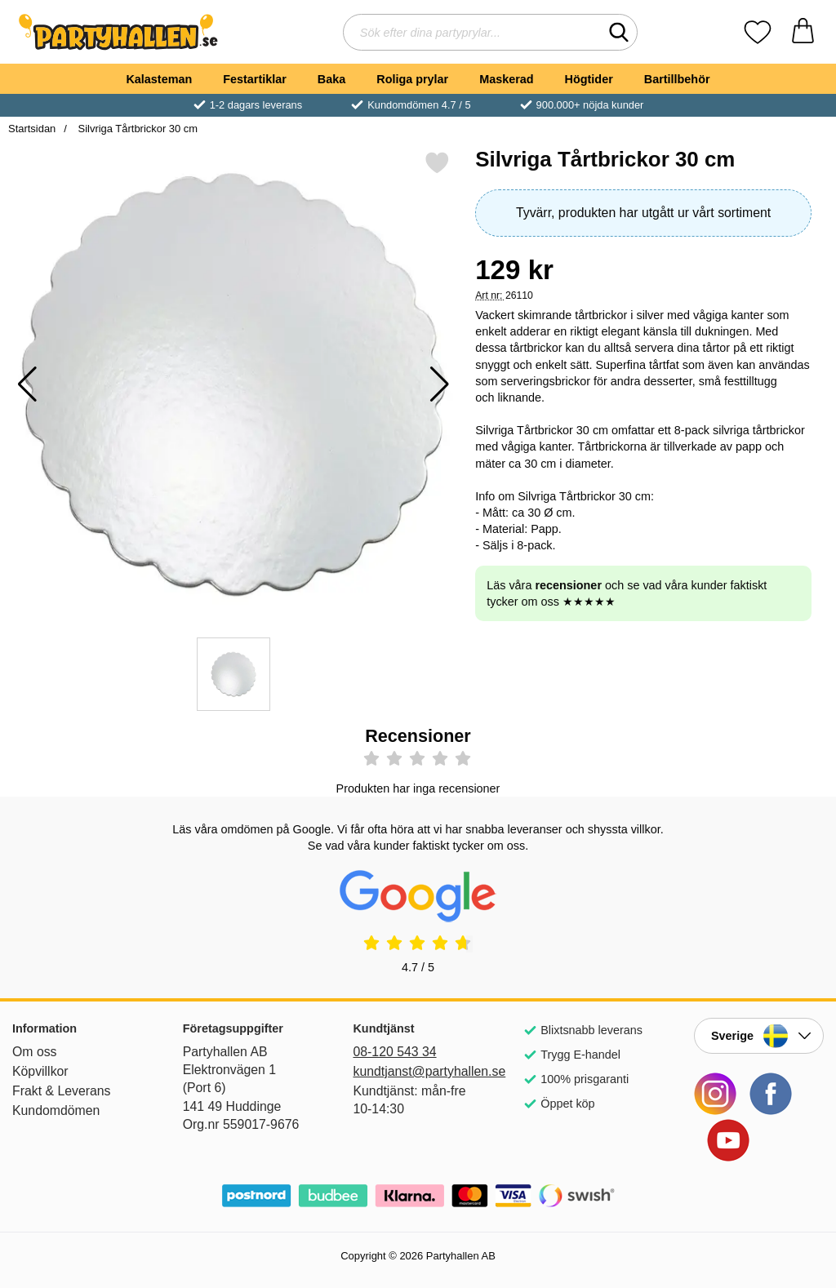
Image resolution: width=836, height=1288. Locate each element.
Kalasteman (159, 79)
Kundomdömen (56, 1110)
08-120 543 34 (394, 1052)
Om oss (34, 1052)
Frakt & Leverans (61, 1091)
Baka (331, 79)
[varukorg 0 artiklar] (803, 32)
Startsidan (32, 128)
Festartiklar (255, 79)
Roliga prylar (412, 79)
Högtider (589, 79)
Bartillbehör (677, 79)
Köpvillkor (40, 1071)
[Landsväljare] (759, 1036)
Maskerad (506, 79)
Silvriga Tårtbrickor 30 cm (136, 128)
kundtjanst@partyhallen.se (417, 1071)
